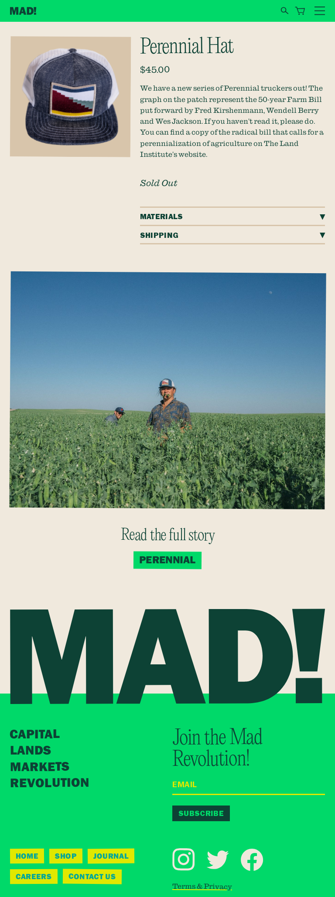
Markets (39, 767)
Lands (30, 751)
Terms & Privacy (202, 886)
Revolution (49, 783)
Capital (35, 734)
